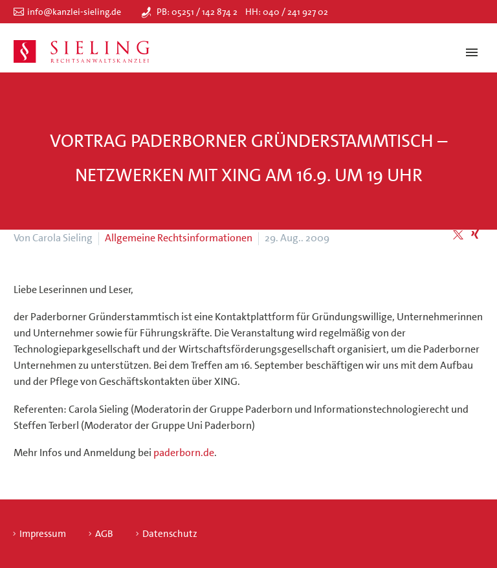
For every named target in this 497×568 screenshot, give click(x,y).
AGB (104, 534)
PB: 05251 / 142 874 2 (197, 11)
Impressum (42, 534)
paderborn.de (183, 452)
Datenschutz (169, 534)
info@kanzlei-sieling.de (74, 11)
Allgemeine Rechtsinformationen (178, 238)
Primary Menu (472, 52)
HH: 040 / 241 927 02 (286, 11)
